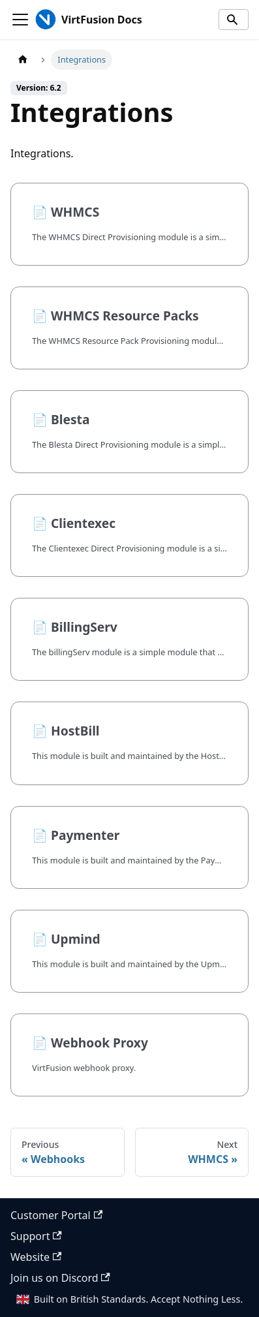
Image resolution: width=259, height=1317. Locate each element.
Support (36, 1236)
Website (35, 1257)
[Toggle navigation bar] (20, 19)
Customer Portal (56, 1215)
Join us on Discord (60, 1278)
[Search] (234, 19)
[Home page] (22, 60)
